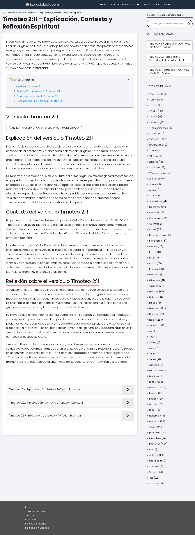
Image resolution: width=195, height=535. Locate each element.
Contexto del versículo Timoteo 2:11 (37, 96)
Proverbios (155, 438)
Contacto (30, 519)
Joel (151, 336)
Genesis (153, 291)
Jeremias (154, 325)
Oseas (153, 427)
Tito (151, 477)
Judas (152, 359)
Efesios (153, 246)
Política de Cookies (35, 523)
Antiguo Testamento (123, 4)
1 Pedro (153, 111)
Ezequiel (153, 269)
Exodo (152, 263)
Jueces (153, 364)
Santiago (154, 460)
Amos (152, 195)
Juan (152, 353)
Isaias (152, 319)
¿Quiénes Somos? (35, 511)
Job (151, 331)
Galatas (153, 285)
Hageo (153, 302)
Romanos (154, 443)
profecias (154, 432)
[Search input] (168, 24)
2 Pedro (153, 156)
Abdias (153, 190)
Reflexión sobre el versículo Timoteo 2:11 (40, 101)
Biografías (155, 206)
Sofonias (154, 466)
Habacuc (154, 297)
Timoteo (154, 472)
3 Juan (153, 184)
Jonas (152, 342)
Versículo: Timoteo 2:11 (29, 86)
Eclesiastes (155, 240)
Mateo (153, 398)
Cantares (154, 212)
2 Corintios (155, 139)
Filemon (153, 274)
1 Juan (152, 105)
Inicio (103, 4)
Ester (152, 257)
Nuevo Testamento (155, 4)
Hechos (153, 314)
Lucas (152, 381)
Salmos (153, 455)
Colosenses (156, 218)
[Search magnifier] (189, 24)
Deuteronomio (157, 235)
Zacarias (154, 483)
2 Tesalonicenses (159, 173)
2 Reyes (153, 161)
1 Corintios (155, 94)
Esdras (153, 252)
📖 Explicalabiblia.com (42, 4)
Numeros (154, 421)
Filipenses (154, 280)
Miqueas (154, 404)
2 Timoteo (155, 178)
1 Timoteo (154, 133)
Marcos (153, 393)
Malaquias (155, 387)
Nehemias (155, 415)
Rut (151, 449)
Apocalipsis (155, 201)
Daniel (152, 229)
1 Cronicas (155, 99)
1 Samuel (154, 122)
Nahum (153, 410)
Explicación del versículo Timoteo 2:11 (38, 91)
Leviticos (154, 376)
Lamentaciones (158, 370)
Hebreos (154, 308)
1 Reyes (153, 116)
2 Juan (153, 150)
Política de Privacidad (37, 527)
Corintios (154, 223)
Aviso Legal (31, 515)
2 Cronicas (155, 144)
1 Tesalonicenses (158, 127)
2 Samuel (154, 167)
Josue (152, 348)
